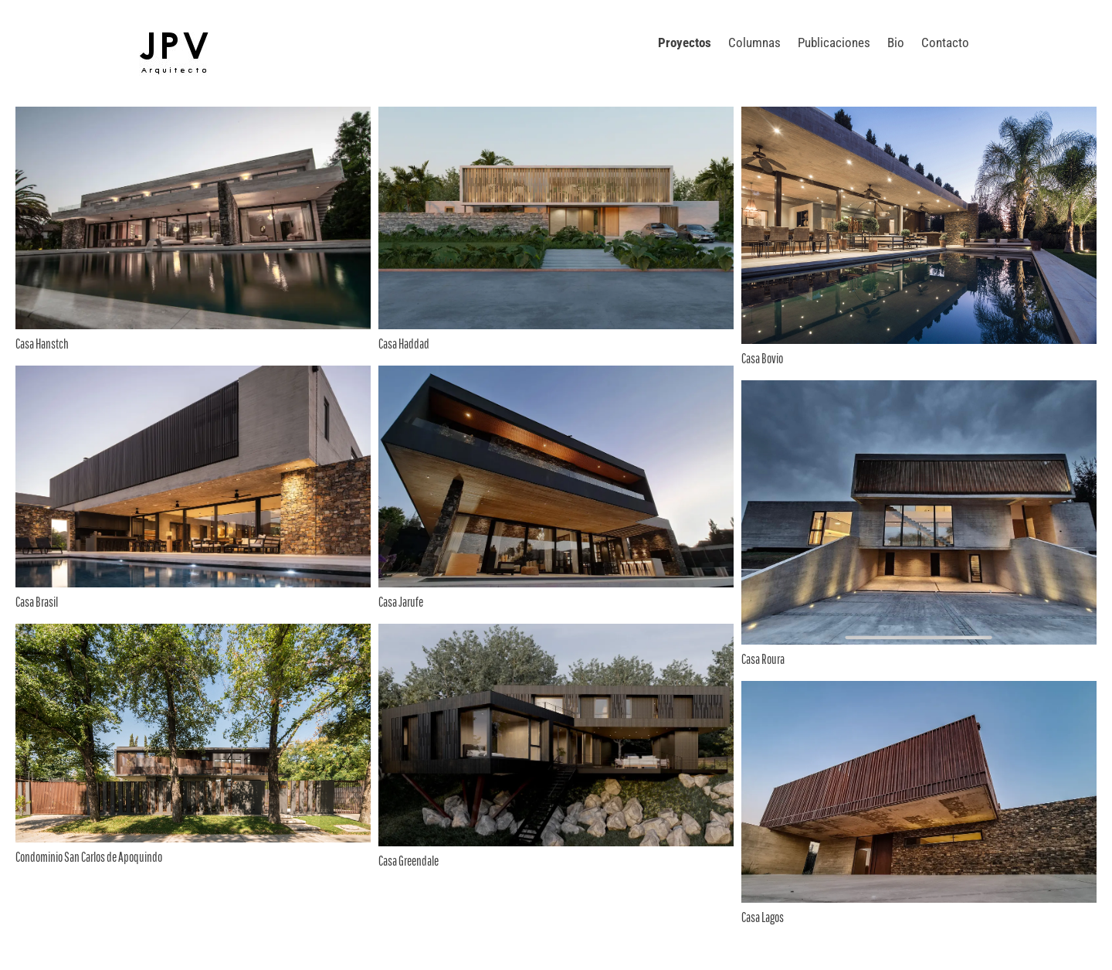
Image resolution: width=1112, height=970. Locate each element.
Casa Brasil (36, 601)
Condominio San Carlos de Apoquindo (88, 856)
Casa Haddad (403, 343)
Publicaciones (834, 42)
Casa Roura (763, 659)
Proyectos (684, 42)
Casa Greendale (408, 860)
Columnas (754, 42)
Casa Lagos (762, 917)
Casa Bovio (762, 358)
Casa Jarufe (400, 601)
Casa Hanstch (42, 343)
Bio (895, 42)
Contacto (945, 42)
